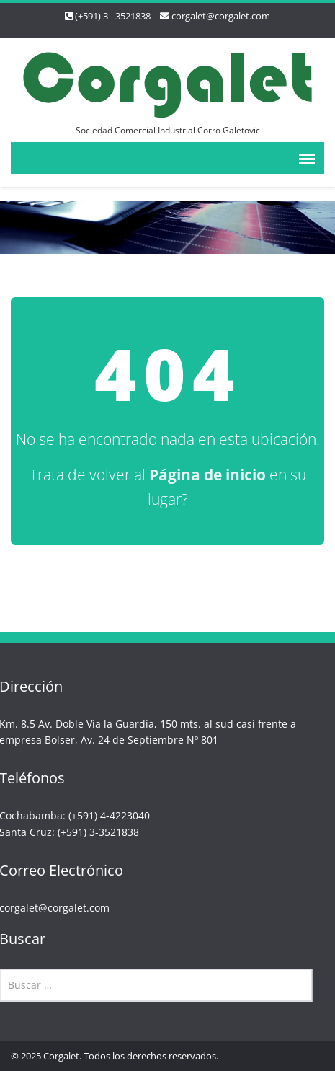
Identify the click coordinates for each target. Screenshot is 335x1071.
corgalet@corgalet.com (220, 15)
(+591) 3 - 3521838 (113, 15)
